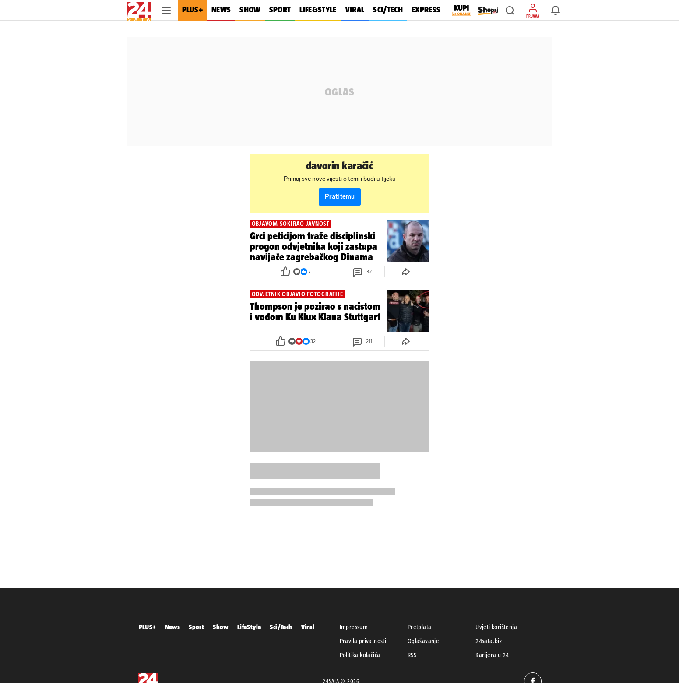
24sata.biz (488, 640)
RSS (412, 654)
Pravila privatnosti (363, 640)
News (172, 626)
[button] (510, 10)
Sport (196, 626)
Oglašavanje (423, 640)
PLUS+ (147, 626)
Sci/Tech (281, 626)
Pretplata (420, 626)
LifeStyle (249, 626)
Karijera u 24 (492, 654)
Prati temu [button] (340, 196)
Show (221, 626)
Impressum (354, 626)
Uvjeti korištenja (496, 626)
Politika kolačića (360, 654)
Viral (308, 626)
